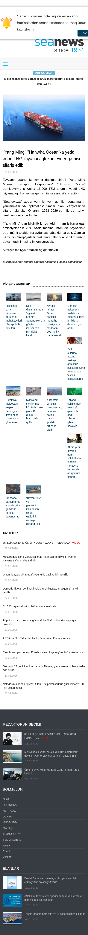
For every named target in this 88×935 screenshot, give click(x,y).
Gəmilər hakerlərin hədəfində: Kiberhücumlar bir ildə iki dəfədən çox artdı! (75, 317)
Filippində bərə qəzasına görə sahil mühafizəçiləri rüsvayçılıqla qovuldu (14, 317)
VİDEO (7, 857)
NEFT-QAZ (9, 810)
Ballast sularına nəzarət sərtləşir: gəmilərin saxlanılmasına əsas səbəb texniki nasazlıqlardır (76, 364)
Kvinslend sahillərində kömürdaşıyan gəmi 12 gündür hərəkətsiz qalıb (34, 411)
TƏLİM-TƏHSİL (12, 839)
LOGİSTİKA (10, 804)
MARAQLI (9, 828)
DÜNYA (7, 816)
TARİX (6, 845)
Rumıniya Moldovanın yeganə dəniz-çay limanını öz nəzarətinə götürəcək (12, 411)
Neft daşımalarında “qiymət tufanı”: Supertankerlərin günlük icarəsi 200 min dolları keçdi (35, 320)
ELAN (6, 851)
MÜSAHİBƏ (10, 822)
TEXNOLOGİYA (12, 833)
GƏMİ (6, 799)
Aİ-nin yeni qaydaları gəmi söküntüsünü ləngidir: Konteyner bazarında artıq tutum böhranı (74, 462)
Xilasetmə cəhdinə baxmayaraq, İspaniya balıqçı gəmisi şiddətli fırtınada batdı (54, 414)
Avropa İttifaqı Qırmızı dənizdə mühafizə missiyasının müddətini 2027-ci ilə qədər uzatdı (54, 320)
